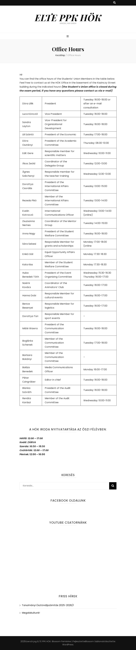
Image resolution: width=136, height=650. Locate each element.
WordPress (67, 644)
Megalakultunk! (31, 613)
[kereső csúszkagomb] (114, 3)
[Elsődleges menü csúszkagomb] (68, 36)
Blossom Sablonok (94, 641)
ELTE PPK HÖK (68, 17)
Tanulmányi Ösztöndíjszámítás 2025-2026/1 (48, 605)
